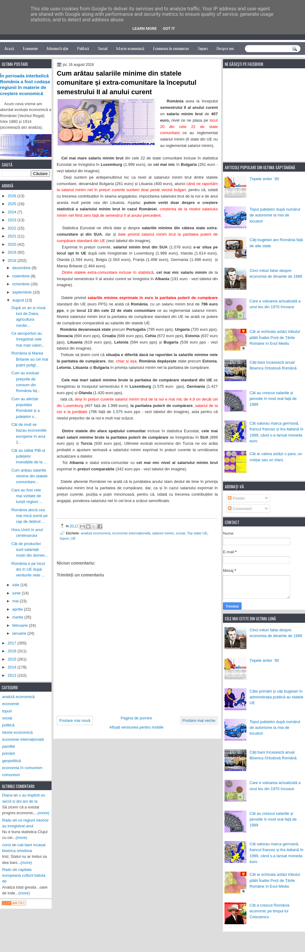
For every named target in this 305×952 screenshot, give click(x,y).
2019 (12, 252)
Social (102, 48)
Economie (30, 48)
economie (10, 703)
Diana (7, 795)
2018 (12, 260)
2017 (12, 643)
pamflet (8, 746)
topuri (64, 538)
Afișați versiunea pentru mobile (136, 727)
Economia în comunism (171, 48)
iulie (16, 585)
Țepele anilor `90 (264, 178)
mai (16, 601)
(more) (43, 813)
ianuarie (19, 633)
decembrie (22, 268)
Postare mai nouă (74, 720)
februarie (20, 625)
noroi (6, 845)
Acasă (9, 48)
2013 (12, 675)
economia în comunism (22, 767)
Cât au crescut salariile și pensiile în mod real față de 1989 (272, 398)
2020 (12, 244)
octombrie (21, 284)
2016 (12, 651)
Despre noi (225, 48)
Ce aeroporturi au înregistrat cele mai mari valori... (28, 339)
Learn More (144, 28)
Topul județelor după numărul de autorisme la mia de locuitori (274, 215)
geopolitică (11, 760)
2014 (12, 667)
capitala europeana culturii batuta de (23, 875)
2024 (12, 212)
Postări (236, 498)
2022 (12, 228)
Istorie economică (130, 48)
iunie (17, 593)
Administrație (57, 48)
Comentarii (240, 508)
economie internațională (131, 533)
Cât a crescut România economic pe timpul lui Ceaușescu (269, 911)
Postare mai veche (198, 720)
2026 (12, 196)
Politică (83, 48)
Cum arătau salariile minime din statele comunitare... (29, 476)
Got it (169, 28)
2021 (12, 236)
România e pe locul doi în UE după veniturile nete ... (28, 569)
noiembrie (21, 276)
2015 (12, 659)
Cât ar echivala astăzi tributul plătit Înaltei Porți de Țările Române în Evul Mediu (274, 337)
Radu (7, 820)
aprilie (18, 609)
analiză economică (95, 533)
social (180, 533)
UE (73, 538)
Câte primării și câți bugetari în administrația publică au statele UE (276, 697)
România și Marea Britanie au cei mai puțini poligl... (29, 359)
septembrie (22, 292)
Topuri (203, 48)
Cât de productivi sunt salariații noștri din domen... (29, 549)
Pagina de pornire (136, 718)
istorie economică (17, 732)
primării (8, 753)
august (18, 300)
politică (8, 725)
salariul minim (163, 533)
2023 (12, 220)
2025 (12, 203)
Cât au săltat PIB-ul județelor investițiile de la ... (29, 456)
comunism (11, 774)
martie (18, 617)
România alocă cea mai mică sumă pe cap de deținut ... (29, 516)
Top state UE (197, 533)
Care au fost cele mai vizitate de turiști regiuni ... (26, 496)
